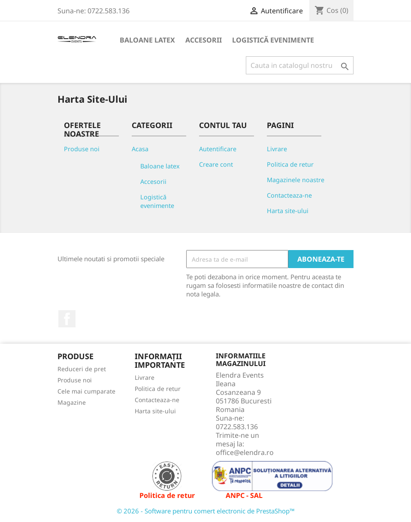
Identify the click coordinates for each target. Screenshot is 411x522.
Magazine (71, 402)
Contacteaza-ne (289, 195)
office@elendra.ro (245, 452)
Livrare (277, 149)
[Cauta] (300, 65)
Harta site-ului (287, 211)
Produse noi (82, 149)
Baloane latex (147, 40)
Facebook (67, 318)
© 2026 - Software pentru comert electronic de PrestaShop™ (206, 511)
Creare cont (216, 164)
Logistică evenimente (273, 40)
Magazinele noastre (295, 180)
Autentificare (217, 149)
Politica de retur (290, 164)
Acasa (140, 149)
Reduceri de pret (81, 369)
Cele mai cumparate (86, 391)
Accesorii (203, 40)
